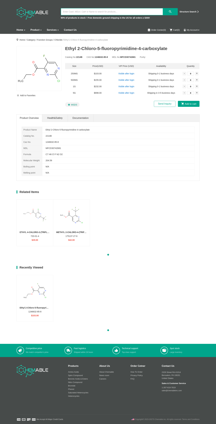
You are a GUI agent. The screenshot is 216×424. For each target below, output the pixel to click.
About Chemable (106, 372)
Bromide (71, 386)
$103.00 (35, 315)
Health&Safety (55, 118)
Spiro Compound (75, 375)
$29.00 (35, 240)
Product (34, 30)
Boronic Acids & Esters (78, 379)
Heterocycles (73, 396)
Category (31, 40)
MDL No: (116, 57)
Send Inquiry (164, 103)
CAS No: (91, 57)
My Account (191, 29)
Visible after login (126, 73)
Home (19, 30)
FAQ (132, 379)
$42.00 (71, 240)
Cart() (175, 29)
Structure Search (188, 11)
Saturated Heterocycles (78, 392)
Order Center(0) (156, 29)
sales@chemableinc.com (172, 391)
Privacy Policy (136, 375)
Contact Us (70, 30)
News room (104, 375)
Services (52, 30)
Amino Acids (73, 372)
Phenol (71, 389)
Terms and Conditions (191, 419)
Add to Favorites (27, 95)
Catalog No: (70, 57)
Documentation (80, 118)
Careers (102, 379)
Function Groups (45, 40)
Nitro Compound (75, 382)
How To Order (136, 372)
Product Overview (29, 118)
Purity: (143, 57)
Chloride (58, 40)
